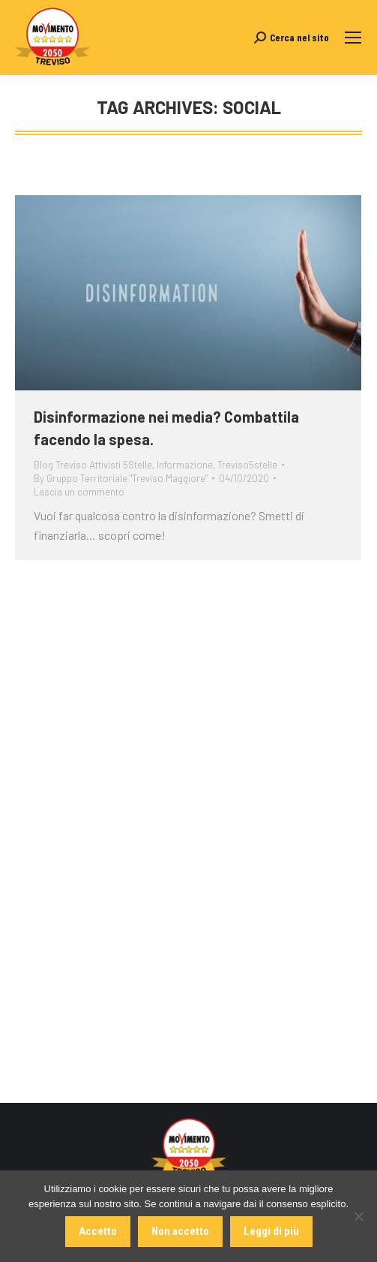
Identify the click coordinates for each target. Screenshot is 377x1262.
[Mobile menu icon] (353, 38)
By (121, 478)
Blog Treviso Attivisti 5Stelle (93, 465)
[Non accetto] (358, 1216)
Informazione (185, 465)
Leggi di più (271, 1231)
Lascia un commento (79, 492)
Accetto (98, 1231)
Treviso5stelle (247, 465)
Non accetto (180, 1231)
